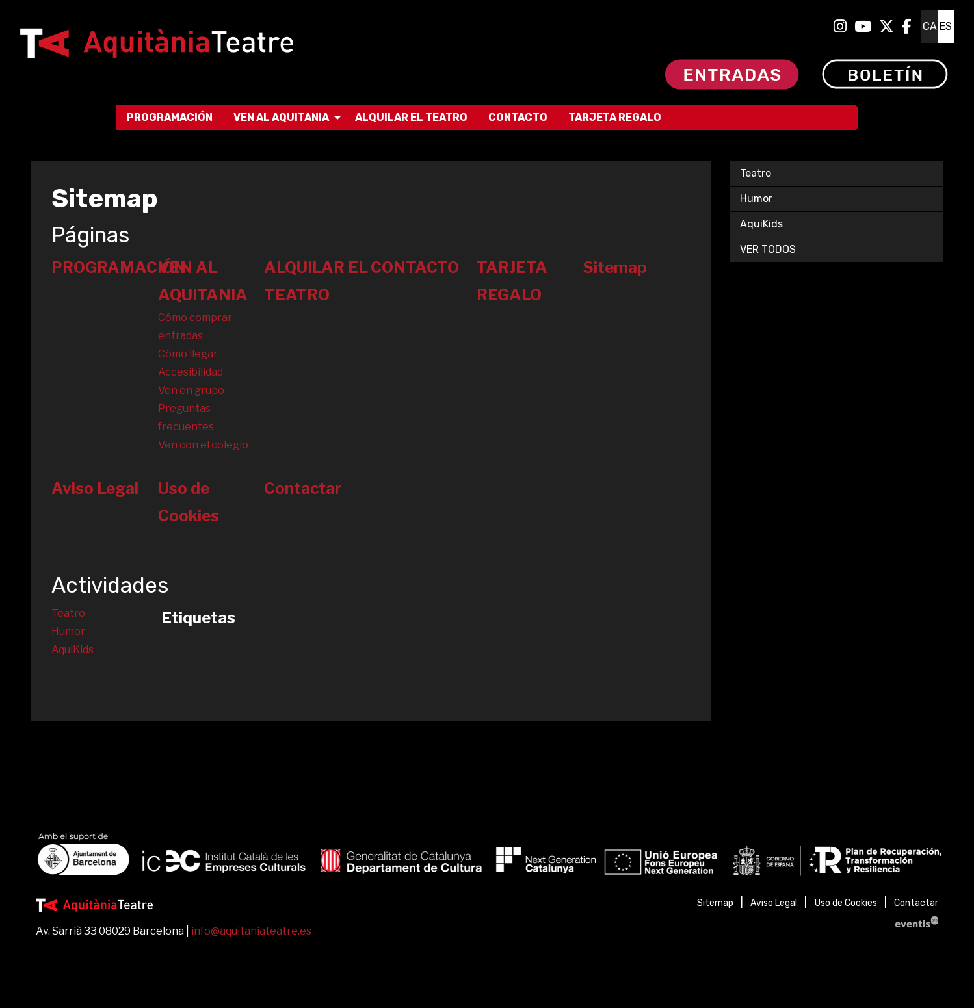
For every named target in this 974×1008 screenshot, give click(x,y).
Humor (68, 631)
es (946, 26)
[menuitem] (840, 27)
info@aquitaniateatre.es (251, 931)
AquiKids (72, 649)
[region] (487, 857)
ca (930, 26)
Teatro (68, 613)
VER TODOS (768, 249)
